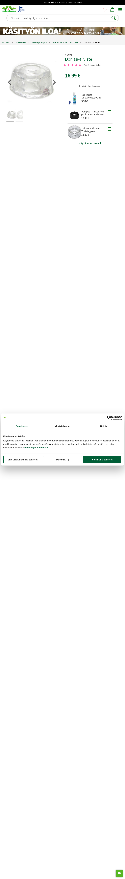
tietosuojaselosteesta (36, 447)
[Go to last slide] (6, 781)
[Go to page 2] (65, 823)
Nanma (68, 54)
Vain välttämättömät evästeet (23, 459)
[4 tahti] (76, 65)
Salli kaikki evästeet (102, 459)
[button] (113, 18)
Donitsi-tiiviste (78, 59)
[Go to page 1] (59, 823)
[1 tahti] (64, 65)
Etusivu (6, 42)
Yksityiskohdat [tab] (62, 426)
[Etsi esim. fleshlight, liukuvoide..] (64, 18)
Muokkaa (62, 459)
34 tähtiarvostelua (92, 65)
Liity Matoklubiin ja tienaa (44, 495)
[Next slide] (117, 781)
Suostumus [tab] (22, 426)
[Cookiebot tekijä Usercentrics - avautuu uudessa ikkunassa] (109, 418)
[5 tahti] (80, 65)
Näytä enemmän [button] (90, 143)
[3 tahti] (72, 65)
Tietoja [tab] (103, 426)
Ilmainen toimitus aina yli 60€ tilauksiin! (62, 2)
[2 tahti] (68, 65)
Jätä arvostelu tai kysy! (60, 508)
